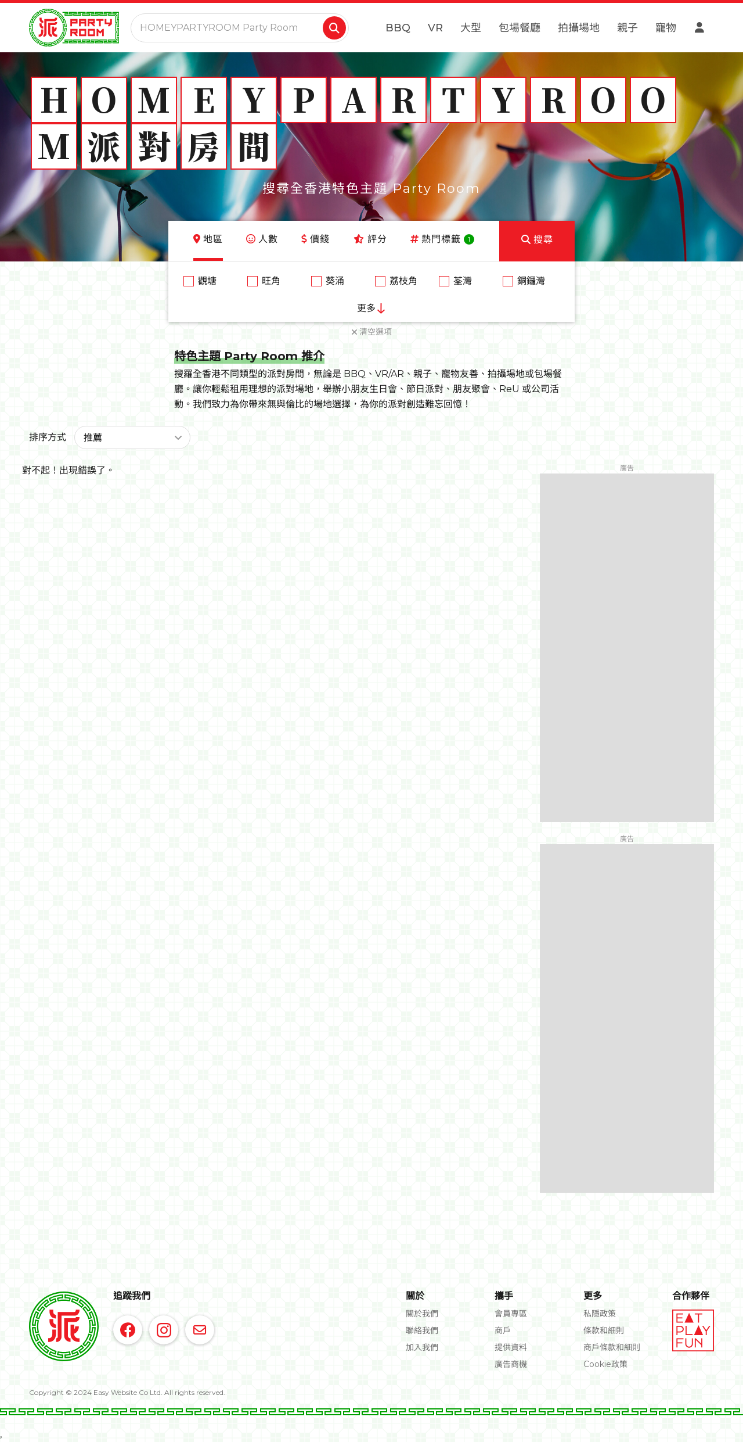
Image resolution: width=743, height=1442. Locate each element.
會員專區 (511, 1314)
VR (435, 27)
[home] (74, 27)
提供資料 (511, 1347)
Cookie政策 (605, 1364)
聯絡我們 (422, 1330)
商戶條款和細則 (611, 1347)
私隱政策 (599, 1314)
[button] (132, 437)
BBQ (397, 27)
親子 (627, 27)
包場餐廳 (519, 27)
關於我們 (422, 1314)
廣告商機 (511, 1364)
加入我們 (422, 1347)
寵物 (665, 27)
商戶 (503, 1330)
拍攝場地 (579, 27)
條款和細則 (603, 1330)
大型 (470, 27)
